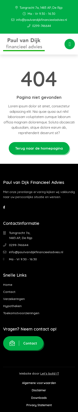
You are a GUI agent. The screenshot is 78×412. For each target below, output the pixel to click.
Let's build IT (49, 373)
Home (7, 285)
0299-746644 (39, 26)
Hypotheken (12, 306)
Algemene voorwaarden (39, 383)
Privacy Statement (39, 405)
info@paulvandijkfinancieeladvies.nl (39, 20)
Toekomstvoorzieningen (21, 313)
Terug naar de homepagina (39, 148)
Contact (9, 292)
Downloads (39, 398)
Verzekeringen (14, 299)
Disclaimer (39, 390)
